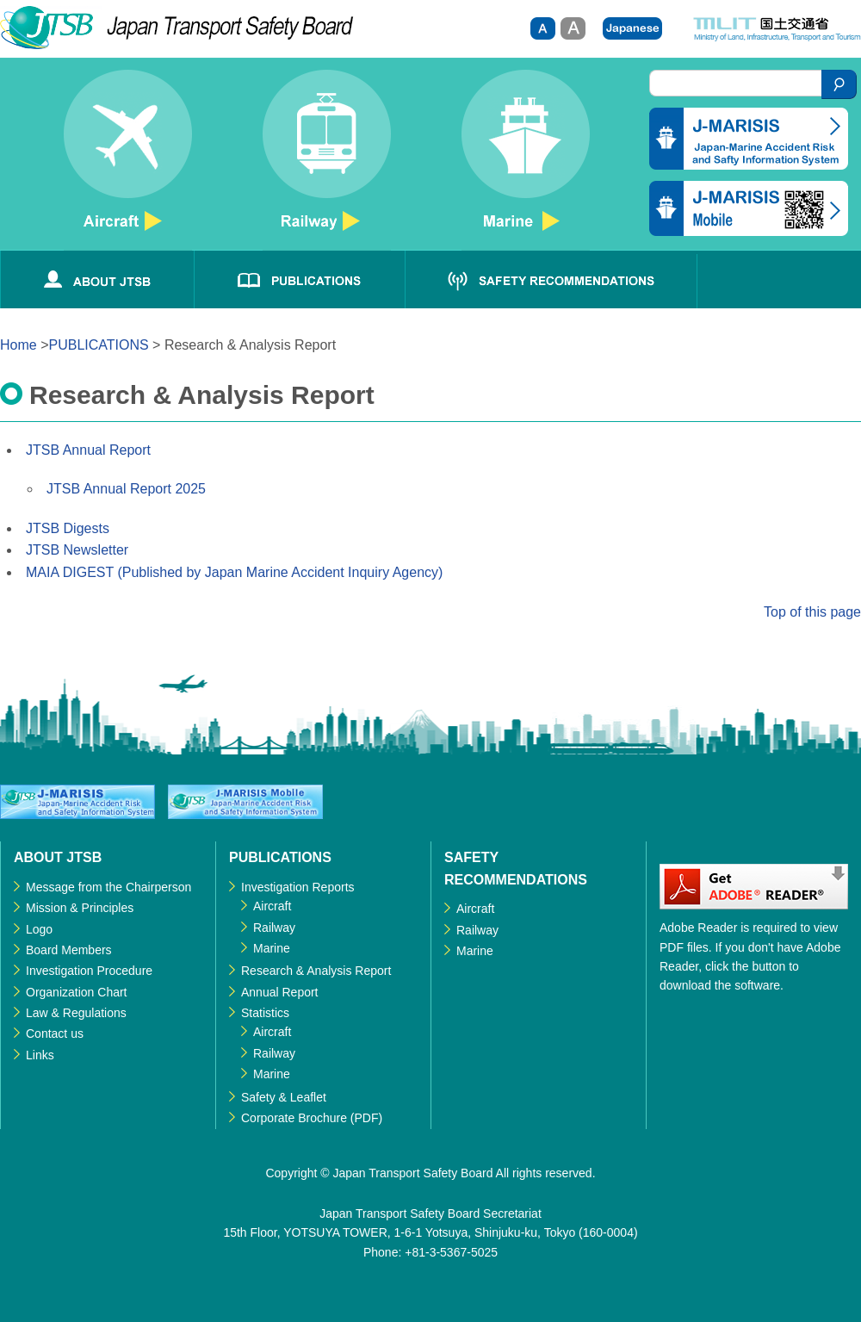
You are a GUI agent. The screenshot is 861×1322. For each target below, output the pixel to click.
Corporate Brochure (294, 1118)
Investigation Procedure (89, 971)
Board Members (69, 950)
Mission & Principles (79, 908)
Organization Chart (76, 992)
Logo (39, 929)
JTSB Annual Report (88, 450)
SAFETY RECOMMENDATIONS (551, 279)
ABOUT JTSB (97, 279)
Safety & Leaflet (289, 1097)
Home (18, 345)
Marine (525, 160)
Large (573, 28)
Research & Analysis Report (316, 971)
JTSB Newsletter (77, 550)
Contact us (55, 1033)
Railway (326, 160)
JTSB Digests (67, 528)
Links (40, 1055)
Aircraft (127, 160)
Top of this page (812, 612)
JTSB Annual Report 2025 (126, 488)
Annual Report (280, 992)
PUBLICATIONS (299, 279)
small (542, 28)
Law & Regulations (76, 1013)
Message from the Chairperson (108, 887)
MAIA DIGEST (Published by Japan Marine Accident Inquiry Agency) (234, 572)
